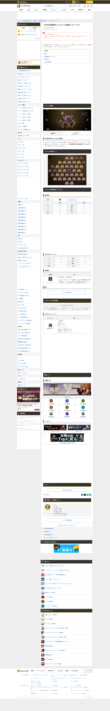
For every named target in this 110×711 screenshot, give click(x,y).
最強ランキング (79, 428)
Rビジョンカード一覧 (22, 175)
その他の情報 (47, 62)
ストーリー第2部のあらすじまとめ (25, 107)
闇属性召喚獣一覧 (22, 229)
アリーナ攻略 (21, 360)
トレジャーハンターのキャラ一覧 (28, 31)
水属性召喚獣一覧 (22, 217)
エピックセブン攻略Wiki (76, 685)
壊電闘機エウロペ (50, 326)
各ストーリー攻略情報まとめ (24, 129)
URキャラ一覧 (21, 144)
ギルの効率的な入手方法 (23, 295)
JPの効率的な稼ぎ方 (22, 311)
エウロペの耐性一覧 (67, 292)
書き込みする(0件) (67, 490)
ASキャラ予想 (21, 123)
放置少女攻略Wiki (54, 690)
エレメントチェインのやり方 (24, 263)
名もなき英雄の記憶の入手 (24, 351)
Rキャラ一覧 (20, 154)
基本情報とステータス (49, 56)
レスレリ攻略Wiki (54, 685)
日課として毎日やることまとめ (25, 257)
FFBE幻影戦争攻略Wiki (49, 528)
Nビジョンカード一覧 (22, 198)
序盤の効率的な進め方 (23, 254)
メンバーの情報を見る (67, 520)
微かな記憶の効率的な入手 (24, 348)
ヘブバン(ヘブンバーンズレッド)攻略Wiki (59, 687)
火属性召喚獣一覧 (22, 207)
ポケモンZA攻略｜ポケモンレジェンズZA (39, 675)
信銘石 (89, 9)
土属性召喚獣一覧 (22, 223)
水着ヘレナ (55, 142)
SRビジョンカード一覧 (23, 172)
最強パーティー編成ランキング (25, 83)
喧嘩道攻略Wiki (34, 693)
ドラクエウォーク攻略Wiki (36, 683)
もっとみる (36, 38)
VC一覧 (72, 9)
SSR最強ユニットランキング (24, 86)
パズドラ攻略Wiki (54, 681)
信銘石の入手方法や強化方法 (24, 338)
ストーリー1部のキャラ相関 (24, 114)
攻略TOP (21, 9)
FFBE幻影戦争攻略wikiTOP (24, 70)
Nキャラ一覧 (20, 157)
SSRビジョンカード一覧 (23, 169)
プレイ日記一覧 (21, 378)
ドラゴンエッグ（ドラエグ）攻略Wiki (78, 693)
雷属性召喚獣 (67, 408)
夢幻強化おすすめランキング (24, 101)
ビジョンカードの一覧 (23, 163)
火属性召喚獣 (51, 401)
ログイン (89, 2)
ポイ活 (67, 2)
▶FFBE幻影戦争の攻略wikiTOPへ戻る (67, 438)
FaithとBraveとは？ (22, 308)
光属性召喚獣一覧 (22, 226)
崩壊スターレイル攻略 (35, 681)
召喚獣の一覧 (67, 397)
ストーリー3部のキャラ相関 (24, 120)
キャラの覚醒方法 (22, 314)
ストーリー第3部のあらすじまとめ (25, 111)
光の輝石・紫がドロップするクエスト (29, 34)
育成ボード (47, 59)
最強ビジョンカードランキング (25, 89)
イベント (20, 357)
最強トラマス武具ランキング (24, 95)
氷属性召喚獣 (67, 401)
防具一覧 (20, 241)
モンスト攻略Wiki (74, 681)
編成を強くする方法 (22, 260)
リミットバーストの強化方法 (24, 323)
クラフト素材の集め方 (23, 335)
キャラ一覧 (63, 9)
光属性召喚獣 (51, 414)
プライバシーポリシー (41, 670)
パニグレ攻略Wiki (54, 693)
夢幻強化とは (21, 301)
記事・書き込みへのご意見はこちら (67, 525)
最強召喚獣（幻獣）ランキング (25, 92)
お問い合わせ (60, 670)
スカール (50, 142)
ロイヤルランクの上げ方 (23, 292)
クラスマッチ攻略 (22, 363)
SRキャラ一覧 (21, 151)
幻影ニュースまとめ (22, 372)
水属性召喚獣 (83, 408)
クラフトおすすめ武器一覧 (24, 332)
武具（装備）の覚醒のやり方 (24, 329)
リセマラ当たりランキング (24, 76)
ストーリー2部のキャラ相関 (24, 117)
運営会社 (67, 670)
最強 (29, 9)
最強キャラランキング (23, 80)
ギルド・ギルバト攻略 (23, 366)
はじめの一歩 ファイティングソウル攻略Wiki (80, 690)
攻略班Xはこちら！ (22, 385)
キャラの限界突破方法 (23, 317)
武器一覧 (20, 238)
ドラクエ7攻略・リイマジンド (37, 678)
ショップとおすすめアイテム (24, 266)
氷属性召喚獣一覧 (22, 211)
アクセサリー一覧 (22, 245)
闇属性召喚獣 (67, 414)
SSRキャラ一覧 (21, 148)
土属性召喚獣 (51, 408)
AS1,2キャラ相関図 (22, 126)
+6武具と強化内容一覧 (23, 248)
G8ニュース (53, 9)
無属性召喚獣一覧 (22, 232)
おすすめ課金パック (22, 289)
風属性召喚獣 (83, 401)
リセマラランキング (55, 428)
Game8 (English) (74, 670)
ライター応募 (88, 670)
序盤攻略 (45, 9)
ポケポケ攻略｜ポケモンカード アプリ (78, 678)
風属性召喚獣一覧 (22, 214)
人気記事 (23, 27)
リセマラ (36, 9)
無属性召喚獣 (83, 414)
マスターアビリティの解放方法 (25, 320)
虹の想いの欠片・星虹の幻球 (24, 345)
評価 (45, 53)
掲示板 (34, 27)
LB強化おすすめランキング (24, 98)
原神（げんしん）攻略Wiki (36, 685)
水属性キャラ (47, 144)
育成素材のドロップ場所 (23, 135)
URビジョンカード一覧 (23, 166)
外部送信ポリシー (51, 670)
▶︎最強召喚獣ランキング (77, 134)
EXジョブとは (21, 304)
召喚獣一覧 (80, 9)
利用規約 (32, 670)
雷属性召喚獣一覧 (48, 534)
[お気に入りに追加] (73, 6)
